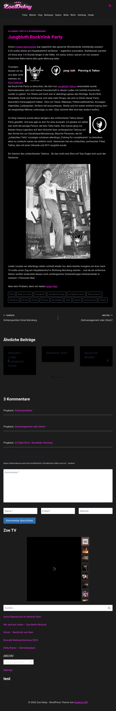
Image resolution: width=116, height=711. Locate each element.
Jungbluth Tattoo (67, 86)
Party (25, 300)
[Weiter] (107, 360)
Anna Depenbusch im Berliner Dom (22, 616)
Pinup (34, 300)
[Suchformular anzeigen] (110, 5)
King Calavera (15, 82)
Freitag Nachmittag (25, 46)
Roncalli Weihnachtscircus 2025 (20, 640)
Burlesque (48, 15)
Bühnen (32, 15)
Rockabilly (57, 300)
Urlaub (91, 15)
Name (9, 511)
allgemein (13, 31)
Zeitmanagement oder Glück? (87, 317)
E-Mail (46, 511)
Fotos (24, 15)
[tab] (52, 377)
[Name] (20, 511)
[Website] (96, 511)
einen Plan (51, 286)
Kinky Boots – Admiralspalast (19, 647)
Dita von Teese (24, 294)
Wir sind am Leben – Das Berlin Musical (24, 624)
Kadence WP (81, 702)
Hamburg (82, 15)
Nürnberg (14, 300)
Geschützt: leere (56, 353)
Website (84, 511)
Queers (58, 15)
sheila (77, 300)
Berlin (73, 15)
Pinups (44, 300)
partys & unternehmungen (32, 31)
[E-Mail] (58, 511)
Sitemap (7, 670)
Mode (66, 15)
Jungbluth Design (56, 294)
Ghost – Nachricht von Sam (18, 632)
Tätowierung (90, 300)
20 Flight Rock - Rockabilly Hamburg (33, 442)
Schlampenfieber (23, 410)
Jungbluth (40, 294)
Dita (11, 294)
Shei (68, 300)
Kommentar (12, 472)
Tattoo (102, 300)
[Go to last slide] (8, 360)
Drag (40, 15)
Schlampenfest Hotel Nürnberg (29, 317)
